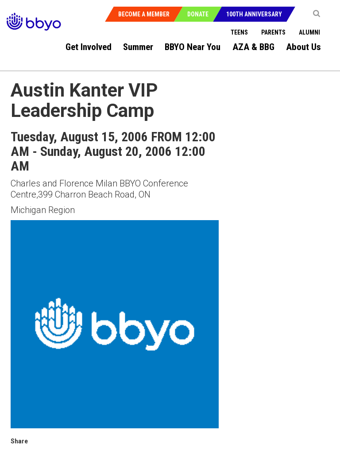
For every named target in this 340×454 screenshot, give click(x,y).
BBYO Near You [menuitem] (192, 47)
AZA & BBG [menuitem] (253, 47)
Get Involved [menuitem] (89, 47)
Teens (239, 32)
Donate (198, 14)
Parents (273, 32)
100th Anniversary (254, 14)
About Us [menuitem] (303, 47)
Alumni (309, 32)
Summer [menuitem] (138, 47)
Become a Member (144, 14)
